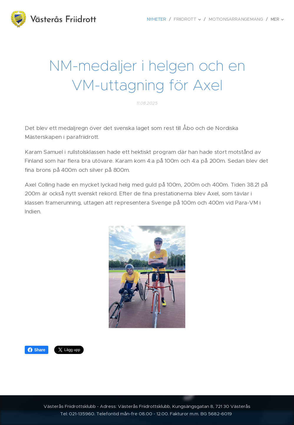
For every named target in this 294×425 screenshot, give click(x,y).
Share (36, 349)
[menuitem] (160, 19)
